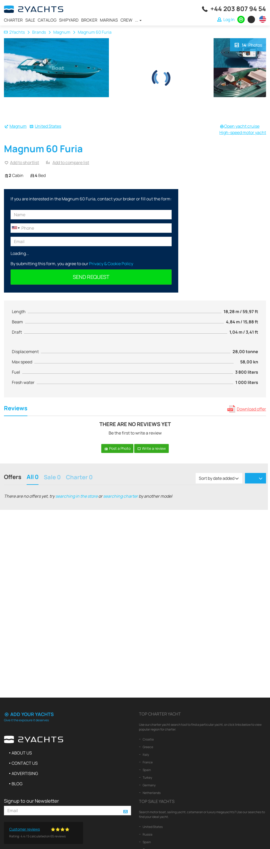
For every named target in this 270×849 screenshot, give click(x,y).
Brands (39, 32)
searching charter (120, 496)
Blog (17, 784)
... (138, 20)
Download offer (251, 409)
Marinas (109, 20)
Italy (145, 754)
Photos (248, 44)
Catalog (47, 20)
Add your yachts (29, 714)
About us (22, 753)
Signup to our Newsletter (31, 801)
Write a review (151, 448)
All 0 (32, 477)
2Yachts (14, 32)
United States (48, 126)
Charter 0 (79, 477)
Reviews (15, 409)
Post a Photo (117, 448)
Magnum (61, 32)
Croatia (148, 739)
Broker (89, 20)
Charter (13, 20)
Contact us (25, 763)
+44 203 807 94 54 (238, 8)
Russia (147, 834)
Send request (91, 276)
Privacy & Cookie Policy (111, 263)
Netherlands (151, 793)
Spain (146, 770)
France (147, 762)
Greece (147, 747)
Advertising (25, 773)
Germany (149, 785)
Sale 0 (52, 477)
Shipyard (69, 20)
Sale (30, 20)
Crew (126, 20)
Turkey (147, 777)
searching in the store (76, 496)
